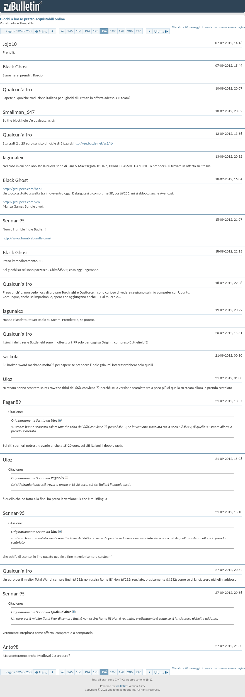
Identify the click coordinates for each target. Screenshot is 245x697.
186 (78, 31)
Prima (41, 31)
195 (95, 31)
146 (70, 31)
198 (121, 31)
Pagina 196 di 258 (18, 31)
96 (62, 31)
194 (87, 31)
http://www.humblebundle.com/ (27, 238)
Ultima (161, 31)
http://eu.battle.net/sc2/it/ (93, 143)
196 (104, 31)
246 (138, 31)
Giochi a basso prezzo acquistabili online (32, 19)
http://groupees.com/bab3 (22, 189)
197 (113, 31)
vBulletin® (121, 686)
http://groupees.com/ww (21, 202)
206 (130, 31)
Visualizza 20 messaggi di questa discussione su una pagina (208, 27)
